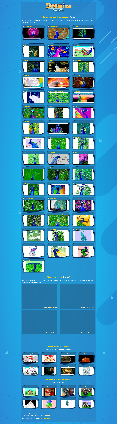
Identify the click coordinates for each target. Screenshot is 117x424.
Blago (67, 366)
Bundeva (86, 354)
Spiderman (68, 387)
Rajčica (49, 387)
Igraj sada (39, 414)
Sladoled (49, 399)
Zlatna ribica (49, 366)
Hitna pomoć (30, 366)
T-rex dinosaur (68, 354)
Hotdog (49, 354)
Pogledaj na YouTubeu (50, 307)
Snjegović (30, 354)
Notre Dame (86, 399)
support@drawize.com (45, 418)
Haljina (30, 399)
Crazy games (47, 415)
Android (36, 415)
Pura (86, 387)
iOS (40, 415)
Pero (67, 399)
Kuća (30, 387)
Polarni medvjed (86, 366)
